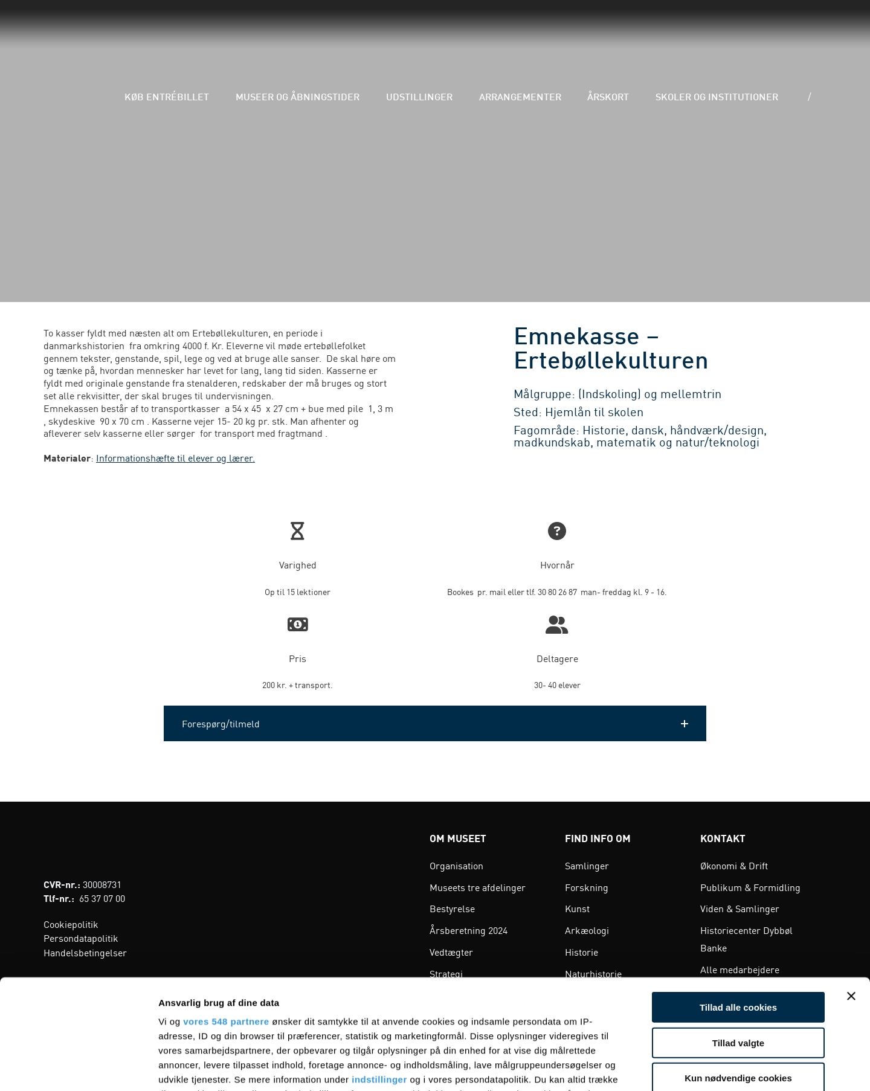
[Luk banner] (851, 893)
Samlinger (587, 865)
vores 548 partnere (226, 918)
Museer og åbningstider (368, 35)
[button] (435, 723)
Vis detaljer (628, 1067)
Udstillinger (471, 35)
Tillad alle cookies (738, 905)
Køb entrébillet (256, 35)
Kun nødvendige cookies (738, 975)
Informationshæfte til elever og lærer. (175, 457)
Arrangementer (555, 35)
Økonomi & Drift (734, 865)
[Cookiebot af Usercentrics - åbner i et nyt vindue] (78, 1067)
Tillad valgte (738, 940)
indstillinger (379, 976)
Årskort (628, 35)
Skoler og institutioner (720, 35)
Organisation (456, 865)
